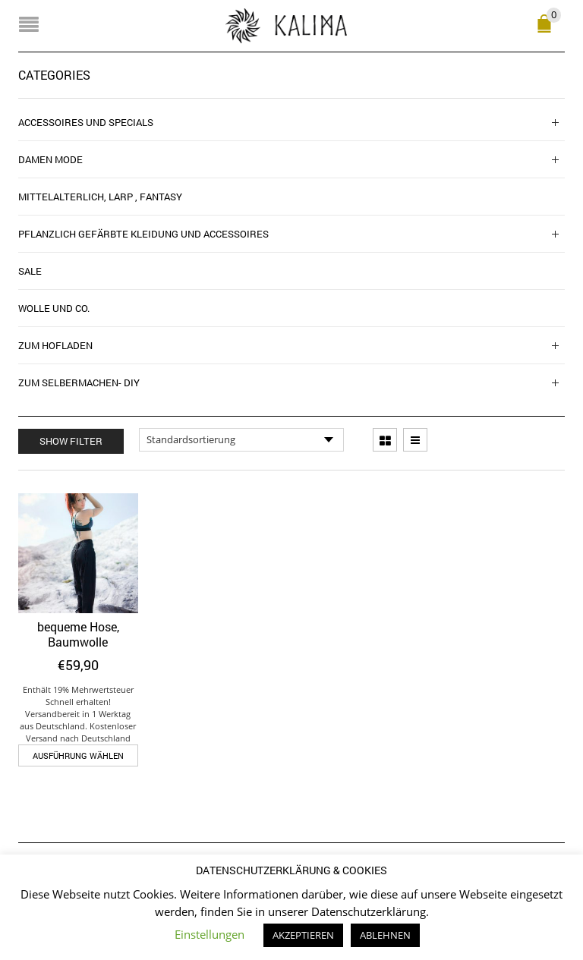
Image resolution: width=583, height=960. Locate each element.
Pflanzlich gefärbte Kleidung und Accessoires (143, 234)
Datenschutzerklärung (368, 911)
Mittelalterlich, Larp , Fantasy (100, 196)
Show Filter (70, 441)
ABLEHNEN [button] (385, 935)
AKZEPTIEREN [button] (303, 935)
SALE (30, 271)
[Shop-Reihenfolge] (241, 440)
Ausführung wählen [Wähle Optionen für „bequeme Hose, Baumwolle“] (78, 755)
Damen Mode (50, 159)
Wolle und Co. (54, 308)
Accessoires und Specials (85, 122)
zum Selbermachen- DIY (79, 382)
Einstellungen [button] (209, 934)
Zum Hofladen (55, 345)
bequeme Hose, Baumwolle (78, 634)
